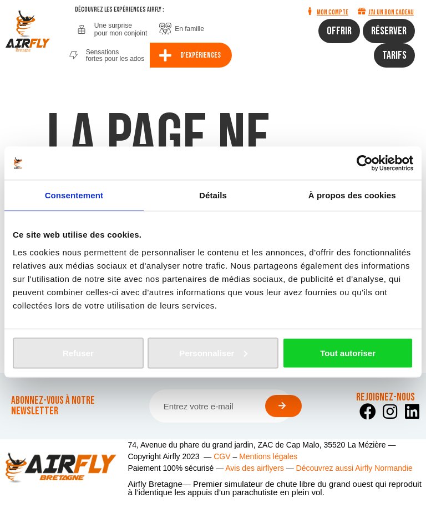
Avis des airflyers (254, 468)
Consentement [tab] (74, 195)
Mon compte (332, 12)
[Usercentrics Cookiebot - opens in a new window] (364, 163)
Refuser (78, 352)
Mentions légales (268, 456)
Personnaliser (213, 352)
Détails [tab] (213, 195)
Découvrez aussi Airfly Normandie (354, 468)
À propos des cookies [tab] (352, 195)
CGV (222, 456)
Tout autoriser (348, 352)
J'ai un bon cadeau (391, 12)
